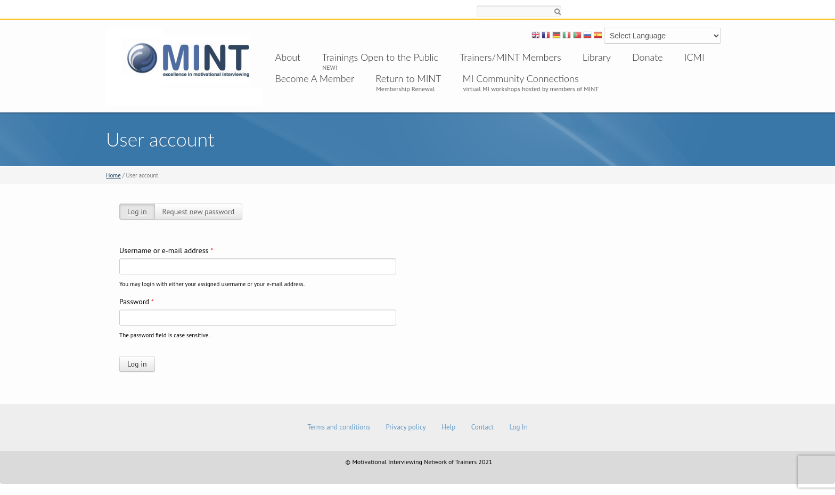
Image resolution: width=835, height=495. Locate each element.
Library (597, 57)
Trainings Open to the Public (380, 57)
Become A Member (315, 78)
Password (136, 301)
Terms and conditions (338, 427)
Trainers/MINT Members (510, 57)
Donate (647, 57)
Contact (482, 427)
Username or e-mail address (166, 250)
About (288, 57)
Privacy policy (405, 427)
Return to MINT (408, 78)
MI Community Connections (520, 78)
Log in (137, 211)
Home (113, 175)
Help (448, 427)
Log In (518, 427)
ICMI (694, 57)
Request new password (198, 211)
